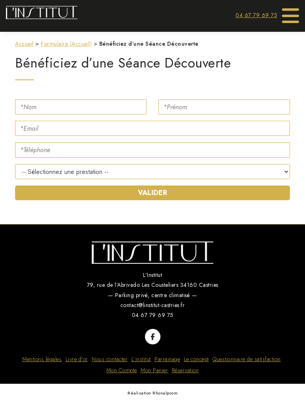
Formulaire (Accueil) (66, 44)
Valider (152, 193)
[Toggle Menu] (290, 13)
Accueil (24, 44)
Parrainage (167, 359)
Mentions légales (42, 359)
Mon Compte (121, 370)
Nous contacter (109, 359)
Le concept (196, 359)
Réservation (185, 370)
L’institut (141, 359)
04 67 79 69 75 (256, 15)
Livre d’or (77, 359)
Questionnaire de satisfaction (246, 359)
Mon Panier (154, 370)
